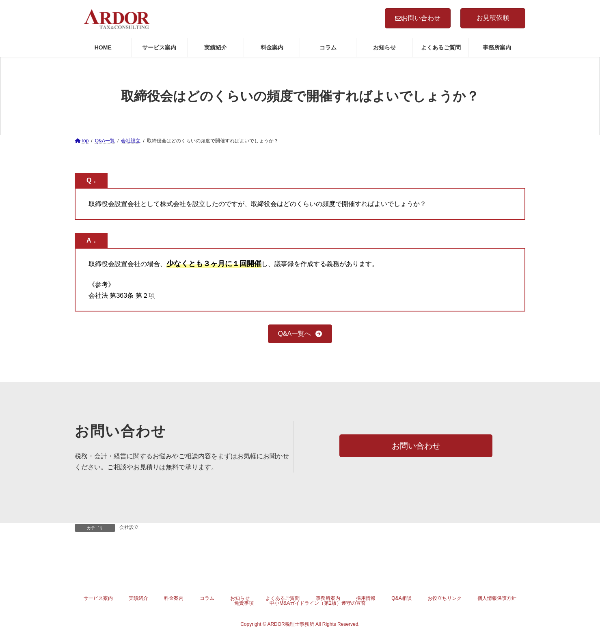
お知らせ (240, 598)
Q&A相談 (401, 598)
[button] (300, 333)
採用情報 (366, 598)
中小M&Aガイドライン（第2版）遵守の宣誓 (318, 603)
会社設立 (129, 527)
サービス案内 (98, 598)
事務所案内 (328, 598)
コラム (207, 598)
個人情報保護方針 (496, 598)
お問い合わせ (417, 18)
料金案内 (173, 598)
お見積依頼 (493, 17)
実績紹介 (138, 598)
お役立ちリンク (444, 598)
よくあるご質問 (282, 598)
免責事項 (244, 603)
